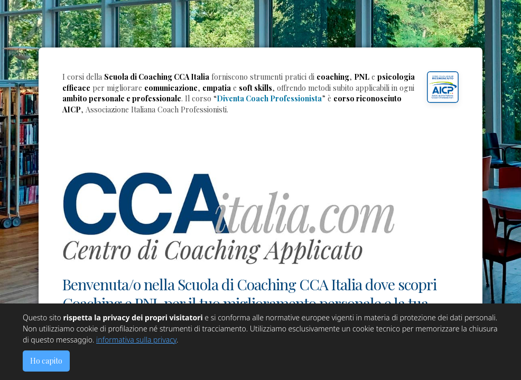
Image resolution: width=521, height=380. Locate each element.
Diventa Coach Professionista (269, 98)
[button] (443, 87)
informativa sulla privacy (136, 340)
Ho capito (46, 361)
